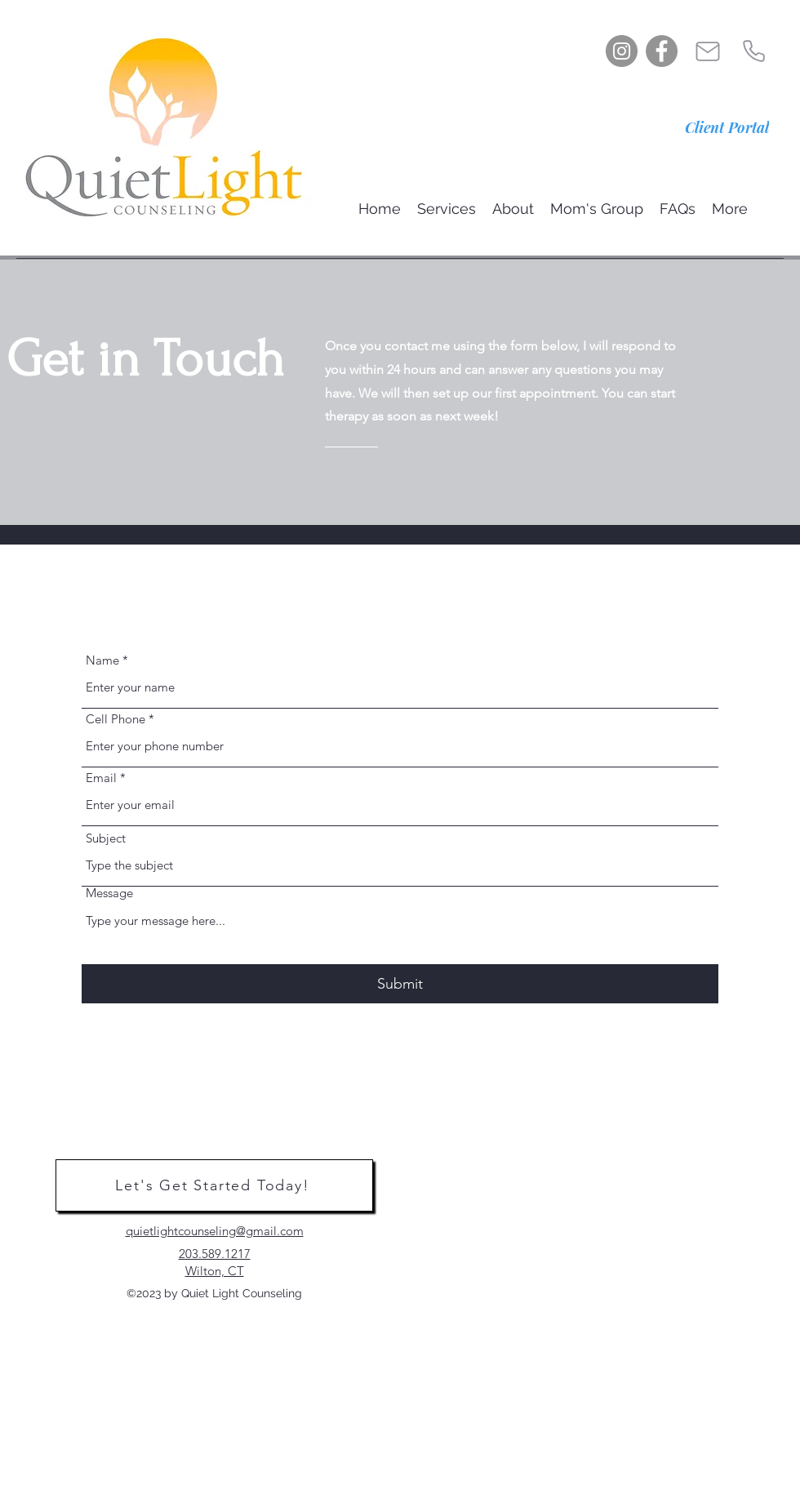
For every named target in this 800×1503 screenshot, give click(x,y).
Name (102, 660)
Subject (106, 838)
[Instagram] (622, 51)
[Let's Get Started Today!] (214, 1185)
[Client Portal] (727, 127)
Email (101, 778)
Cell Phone (115, 719)
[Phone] (753, 51)
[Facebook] (662, 51)
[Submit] (400, 984)
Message (109, 893)
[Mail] (708, 51)
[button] (446, 208)
